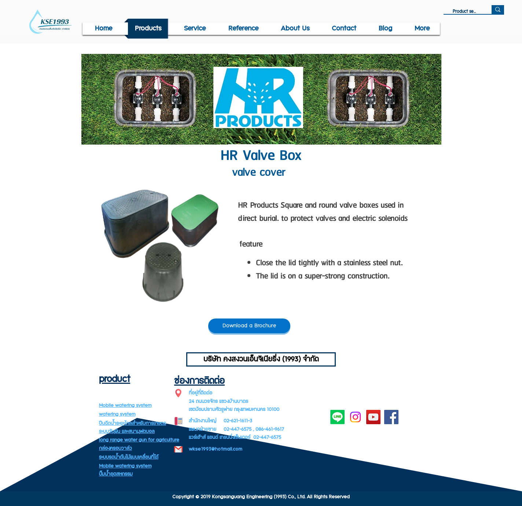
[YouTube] (373, 417)
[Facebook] (391, 417)
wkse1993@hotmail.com (215, 449)
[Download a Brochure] (249, 325)
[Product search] (464, 11)
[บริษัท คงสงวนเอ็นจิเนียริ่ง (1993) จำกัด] (261, 359)
